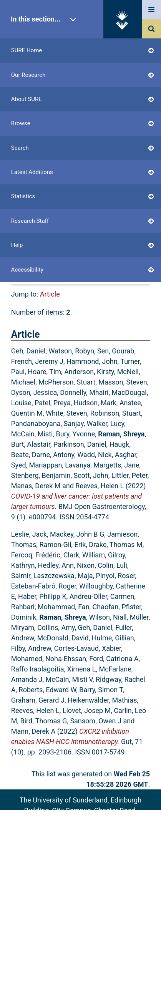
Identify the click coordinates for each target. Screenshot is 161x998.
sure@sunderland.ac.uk (91, 831)
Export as (25, 244)
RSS (138, 244)
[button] (50, 260)
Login (34, 196)
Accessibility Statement (80, 873)
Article (50, 294)
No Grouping (114, 277)
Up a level (29, 234)
